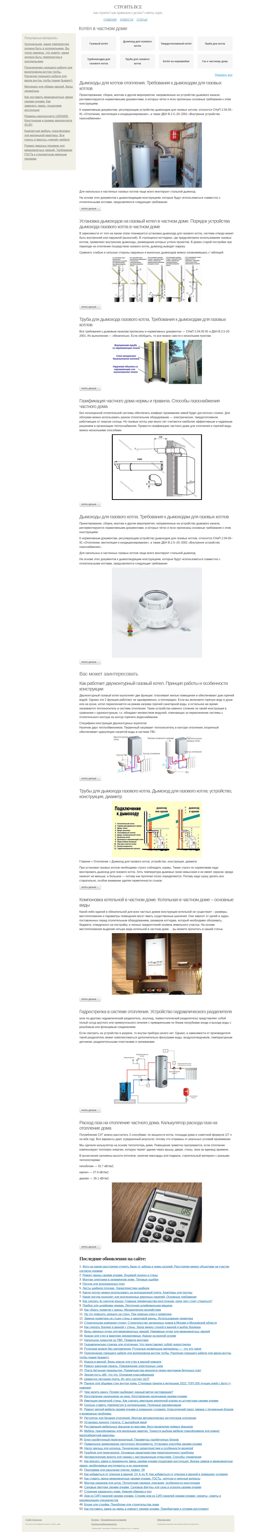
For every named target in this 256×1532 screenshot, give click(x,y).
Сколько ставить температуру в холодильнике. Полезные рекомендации (132, 1405)
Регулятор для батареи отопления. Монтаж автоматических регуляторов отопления (140, 1418)
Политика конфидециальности (104, 1524)
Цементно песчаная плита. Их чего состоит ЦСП (116, 1379)
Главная (110, 19)
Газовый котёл (99, 43)
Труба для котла (215, 43)
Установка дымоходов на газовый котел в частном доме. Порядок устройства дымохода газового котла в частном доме (154, 223)
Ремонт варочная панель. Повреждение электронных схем (123, 1366)
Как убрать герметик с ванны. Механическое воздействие (122, 1309)
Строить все (128, 7)
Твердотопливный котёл (176, 43)
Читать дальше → (90, 208)
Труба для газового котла (137, 61)
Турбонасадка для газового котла (98, 61)
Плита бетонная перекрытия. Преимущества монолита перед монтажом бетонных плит (142, 1370)
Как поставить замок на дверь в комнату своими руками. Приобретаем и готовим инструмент (146, 1508)
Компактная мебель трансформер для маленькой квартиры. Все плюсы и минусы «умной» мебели (47, 135)
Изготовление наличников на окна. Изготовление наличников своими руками (135, 1396)
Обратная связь (164, 1520)
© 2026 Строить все (33, 1520)
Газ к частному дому (215, 61)
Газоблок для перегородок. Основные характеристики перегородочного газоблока (139, 1452)
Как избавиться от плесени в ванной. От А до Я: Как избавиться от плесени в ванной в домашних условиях (156, 1474)
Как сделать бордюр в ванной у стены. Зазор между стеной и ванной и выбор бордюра (142, 1327)
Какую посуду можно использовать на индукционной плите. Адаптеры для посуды (137, 1292)
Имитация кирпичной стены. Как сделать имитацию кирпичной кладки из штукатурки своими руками (151, 1400)
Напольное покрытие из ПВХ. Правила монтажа (116, 1340)
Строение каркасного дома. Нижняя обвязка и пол (118, 1491)
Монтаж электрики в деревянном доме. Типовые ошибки (120, 1279)
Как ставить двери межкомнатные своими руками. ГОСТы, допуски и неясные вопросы (142, 1478)
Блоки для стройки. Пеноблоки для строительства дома (121, 1504)
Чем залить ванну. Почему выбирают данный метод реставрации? (128, 1392)
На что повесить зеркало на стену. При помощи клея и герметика (128, 1314)
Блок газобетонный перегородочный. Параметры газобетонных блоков (131, 1439)
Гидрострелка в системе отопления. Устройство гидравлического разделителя (155, 1011)
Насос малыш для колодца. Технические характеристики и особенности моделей (138, 1448)
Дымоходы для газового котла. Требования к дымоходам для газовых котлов (154, 516)
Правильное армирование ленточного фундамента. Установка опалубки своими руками (143, 1443)
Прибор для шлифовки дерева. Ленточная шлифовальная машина (127, 1305)
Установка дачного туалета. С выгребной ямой (115, 1422)
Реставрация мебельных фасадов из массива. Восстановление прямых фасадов (138, 1426)
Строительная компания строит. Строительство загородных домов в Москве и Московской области (150, 1322)
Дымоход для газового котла (137, 43)
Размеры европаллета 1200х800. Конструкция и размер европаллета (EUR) (48, 120)
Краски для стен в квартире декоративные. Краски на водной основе (130, 1335)
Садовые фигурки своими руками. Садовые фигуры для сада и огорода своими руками (142, 1487)
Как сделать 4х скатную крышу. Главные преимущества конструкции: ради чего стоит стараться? (147, 1301)
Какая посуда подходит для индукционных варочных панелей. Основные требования (139, 1296)
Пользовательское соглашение (113, 1520)
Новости (126, 19)
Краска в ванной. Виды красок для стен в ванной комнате (122, 1361)
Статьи (142, 19)
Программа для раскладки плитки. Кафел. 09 (114, 1469)
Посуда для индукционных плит (104, 1283)
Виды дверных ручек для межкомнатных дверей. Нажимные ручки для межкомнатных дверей (147, 1331)
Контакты (95, 1520)
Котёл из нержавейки (176, 61)
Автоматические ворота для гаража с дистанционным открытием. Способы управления (142, 1456)
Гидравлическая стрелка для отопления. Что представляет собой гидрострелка (137, 1344)
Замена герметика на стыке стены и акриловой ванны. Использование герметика (138, 1318)
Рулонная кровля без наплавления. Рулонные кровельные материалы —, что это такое (142, 1348)
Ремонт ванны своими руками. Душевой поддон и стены (120, 1275)
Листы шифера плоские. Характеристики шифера (116, 1288)
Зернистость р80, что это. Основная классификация (119, 1374)
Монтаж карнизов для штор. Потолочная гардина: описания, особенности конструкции (142, 1482)
